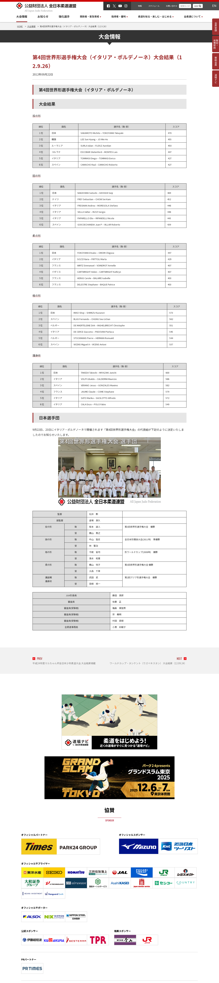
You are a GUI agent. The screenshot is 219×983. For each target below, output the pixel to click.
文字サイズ (185, 6)
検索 (196, 6)
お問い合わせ (171, 5)
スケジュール (153, 5)
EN (214, 5)
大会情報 (21, 16)
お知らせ (42, 16)
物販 (140, 5)
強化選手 (64, 16)
